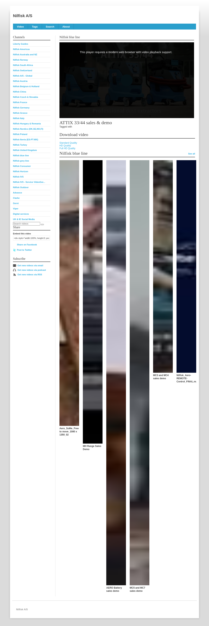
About (66, 26)
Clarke (16, 198)
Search (50, 26)
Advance (17, 192)
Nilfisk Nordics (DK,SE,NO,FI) (28, 129)
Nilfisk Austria (20, 81)
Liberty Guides (20, 44)
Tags (35, 26)
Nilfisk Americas (21, 49)
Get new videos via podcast (32, 270)
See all (191, 154)
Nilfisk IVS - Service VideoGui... (29, 182)
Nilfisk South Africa (23, 65)
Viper (15, 208)
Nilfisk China (19, 92)
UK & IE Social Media (24, 219)
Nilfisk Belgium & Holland (26, 86)
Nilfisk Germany (21, 107)
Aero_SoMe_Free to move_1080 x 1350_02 (69, 431)
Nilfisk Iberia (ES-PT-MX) (25, 139)
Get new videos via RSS (30, 274)
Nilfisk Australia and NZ (25, 54)
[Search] (42, 224)
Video (20, 26)
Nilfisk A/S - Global (22, 76)
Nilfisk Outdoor (21, 187)
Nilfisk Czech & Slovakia (25, 97)
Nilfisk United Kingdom (25, 150)
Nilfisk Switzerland (22, 70)
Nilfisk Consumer (22, 166)
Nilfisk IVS (18, 177)
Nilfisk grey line (21, 161)
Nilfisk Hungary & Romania (27, 123)
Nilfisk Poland (20, 134)
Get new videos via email (30, 265)
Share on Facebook (27, 244)
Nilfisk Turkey (20, 145)
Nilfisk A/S (22, 16)
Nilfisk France (20, 102)
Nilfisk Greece (20, 113)
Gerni (16, 203)
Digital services (21, 214)
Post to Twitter (24, 250)
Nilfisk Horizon (20, 171)
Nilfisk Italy (18, 118)
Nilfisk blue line (21, 155)
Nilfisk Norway (20, 60)
